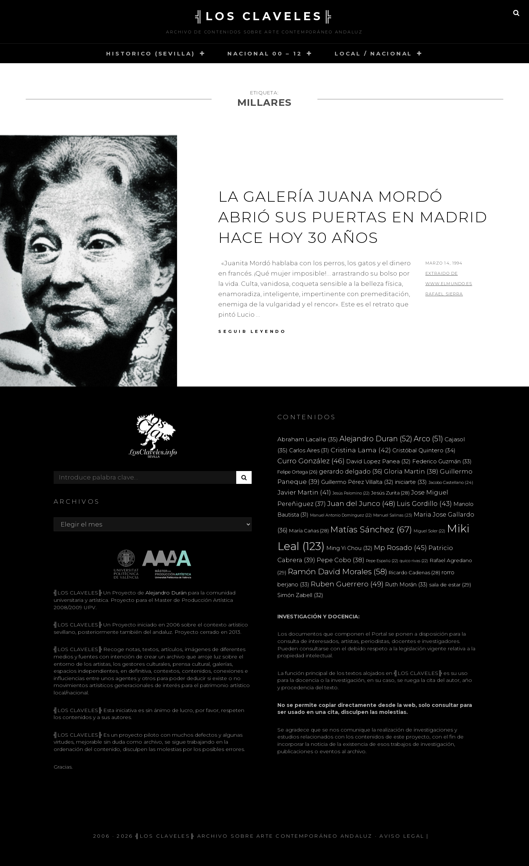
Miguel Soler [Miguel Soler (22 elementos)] (429, 531)
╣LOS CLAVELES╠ (264, 16)
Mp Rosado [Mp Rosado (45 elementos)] (400, 547)
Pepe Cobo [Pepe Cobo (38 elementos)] (340, 560)
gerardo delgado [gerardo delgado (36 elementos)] (350, 471)
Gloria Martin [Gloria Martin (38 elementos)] (411, 471)
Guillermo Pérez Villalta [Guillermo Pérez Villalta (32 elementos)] (357, 482)
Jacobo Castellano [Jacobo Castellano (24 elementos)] (450, 482)
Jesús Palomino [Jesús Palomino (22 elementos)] (351, 493)
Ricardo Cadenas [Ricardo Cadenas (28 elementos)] (414, 572)
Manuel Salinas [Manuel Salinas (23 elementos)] (392, 515)
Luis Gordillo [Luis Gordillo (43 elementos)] (424, 503)
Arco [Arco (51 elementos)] (428, 438)
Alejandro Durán (165, 592)
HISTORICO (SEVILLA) (150, 53)
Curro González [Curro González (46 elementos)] (311, 461)
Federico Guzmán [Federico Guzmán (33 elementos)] (442, 461)
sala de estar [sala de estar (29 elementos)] (450, 584)
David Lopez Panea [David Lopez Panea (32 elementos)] (378, 461)
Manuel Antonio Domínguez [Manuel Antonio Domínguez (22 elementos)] (341, 515)
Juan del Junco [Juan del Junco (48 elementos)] (361, 503)
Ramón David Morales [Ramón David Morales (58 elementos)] (337, 571)
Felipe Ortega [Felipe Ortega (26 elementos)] (297, 472)
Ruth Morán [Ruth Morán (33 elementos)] (406, 584)
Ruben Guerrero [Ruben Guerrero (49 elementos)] (347, 583)
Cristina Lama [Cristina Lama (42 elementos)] (361, 450)
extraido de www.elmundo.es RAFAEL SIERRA (448, 284)
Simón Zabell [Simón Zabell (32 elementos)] (300, 595)
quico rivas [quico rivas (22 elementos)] (414, 560)
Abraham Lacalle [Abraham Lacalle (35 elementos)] (307, 439)
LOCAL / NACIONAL (373, 53)
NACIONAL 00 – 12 (264, 53)
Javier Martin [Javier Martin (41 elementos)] (304, 492)
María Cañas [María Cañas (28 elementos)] (309, 530)
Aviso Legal (401, 836)
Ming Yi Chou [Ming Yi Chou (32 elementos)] (349, 548)
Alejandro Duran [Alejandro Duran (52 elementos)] (375, 438)
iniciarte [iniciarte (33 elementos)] (411, 481)
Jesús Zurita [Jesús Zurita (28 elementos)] (390, 493)
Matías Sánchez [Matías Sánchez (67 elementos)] (371, 529)
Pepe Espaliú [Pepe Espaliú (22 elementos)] (382, 560)
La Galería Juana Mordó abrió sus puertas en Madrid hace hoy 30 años (352, 217)
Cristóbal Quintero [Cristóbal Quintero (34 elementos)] (424, 450)
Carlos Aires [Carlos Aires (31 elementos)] (309, 450)
